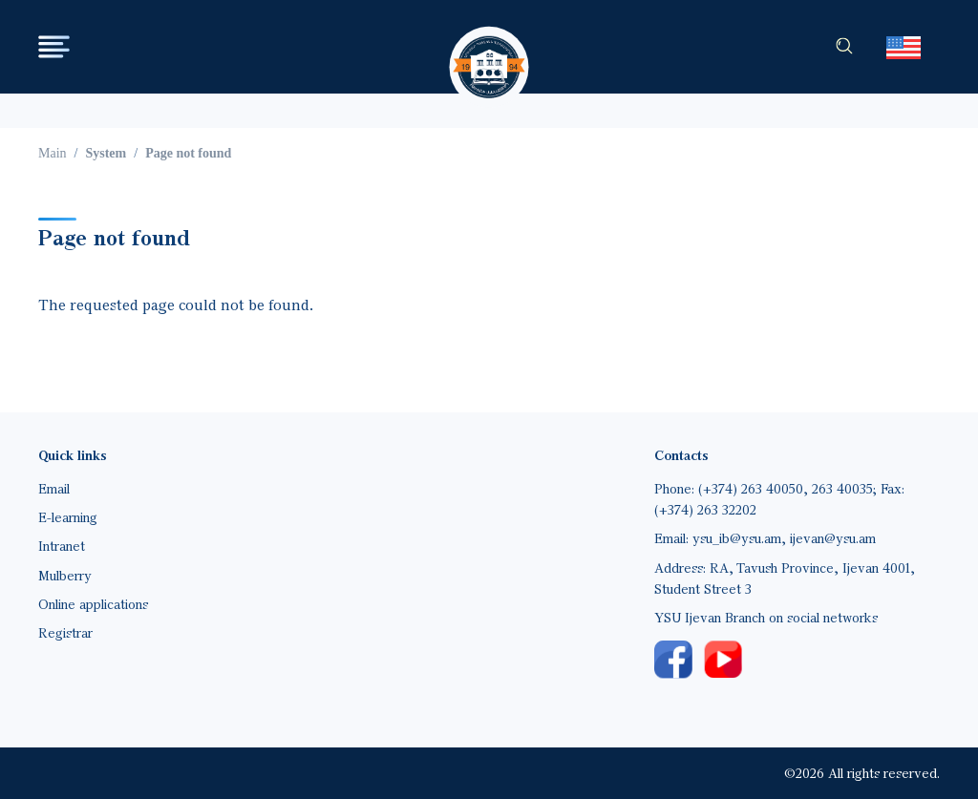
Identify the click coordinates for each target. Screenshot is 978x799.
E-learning (67, 517)
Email (54, 488)
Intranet (61, 545)
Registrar (65, 632)
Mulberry (65, 575)
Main (52, 153)
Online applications (93, 604)
